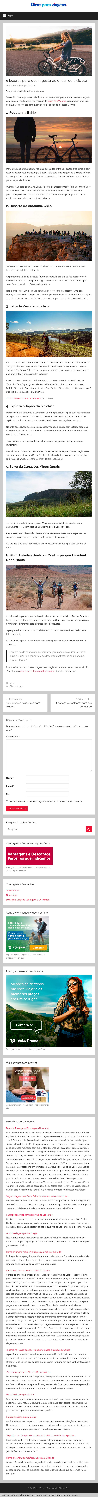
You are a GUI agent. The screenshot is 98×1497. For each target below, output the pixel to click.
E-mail (10, 786)
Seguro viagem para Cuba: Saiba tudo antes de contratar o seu (37, 1196)
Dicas (12, 683)
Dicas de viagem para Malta (20, 1394)
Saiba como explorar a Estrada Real (23, 398)
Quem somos (13, 890)
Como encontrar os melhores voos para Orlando (30, 1458)
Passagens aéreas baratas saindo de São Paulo (29, 1215)
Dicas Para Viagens (57, 101)
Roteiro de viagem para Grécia (21, 1417)
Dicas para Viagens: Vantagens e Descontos (27, 899)
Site (8, 794)
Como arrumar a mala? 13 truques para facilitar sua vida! (34, 1252)
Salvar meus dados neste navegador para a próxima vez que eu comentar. (46, 801)
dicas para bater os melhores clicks (37, 671)
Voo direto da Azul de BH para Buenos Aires (27, 1372)
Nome (10, 778)
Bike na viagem (16, 686)
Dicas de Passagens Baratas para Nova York (27, 1128)
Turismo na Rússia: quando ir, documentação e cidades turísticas (38, 1350)
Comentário (13, 736)
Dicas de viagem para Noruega (21, 1233)
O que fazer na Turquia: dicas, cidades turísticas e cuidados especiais (40, 1435)
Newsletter (11, 895)
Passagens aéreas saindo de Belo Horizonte (28, 1270)
